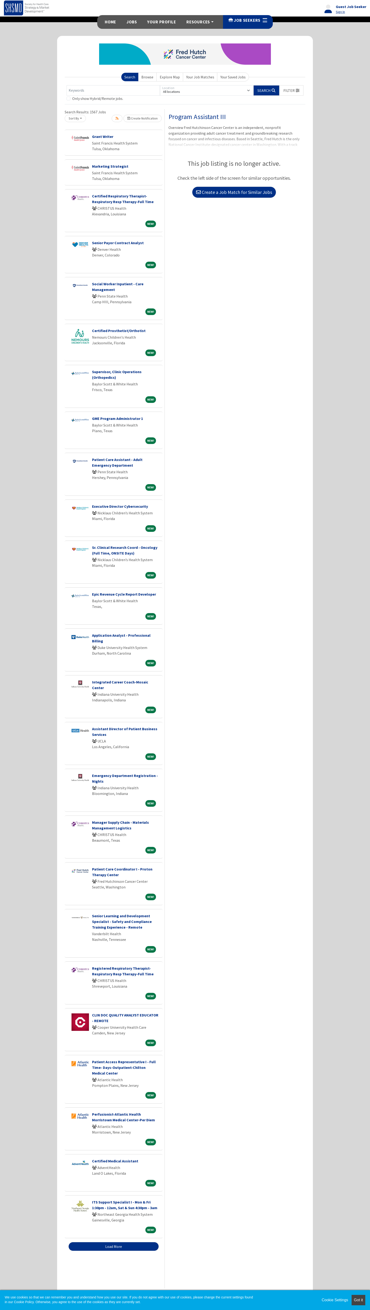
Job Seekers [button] (248, 20)
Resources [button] (198, 22)
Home (110, 22)
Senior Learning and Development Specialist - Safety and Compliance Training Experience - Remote (122, 921)
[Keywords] (113, 90)
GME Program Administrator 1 (117, 418)
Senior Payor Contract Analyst (118, 242)
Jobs (131, 22)
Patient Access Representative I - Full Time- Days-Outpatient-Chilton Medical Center (124, 1067)
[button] (291, 90)
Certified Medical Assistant (115, 1161)
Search (129, 77)
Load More (113, 1246)
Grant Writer (102, 136)
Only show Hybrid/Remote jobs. (97, 98)
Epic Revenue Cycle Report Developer (124, 594)
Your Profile (161, 22)
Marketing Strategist (110, 166)
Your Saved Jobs (233, 77)
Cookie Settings (335, 1300)
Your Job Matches (200, 77)
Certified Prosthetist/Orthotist (119, 330)
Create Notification (142, 118)
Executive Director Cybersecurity (120, 506)
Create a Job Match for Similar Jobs (234, 192)
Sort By (74, 118)
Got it (358, 1300)
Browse (147, 77)
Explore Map (170, 77)
